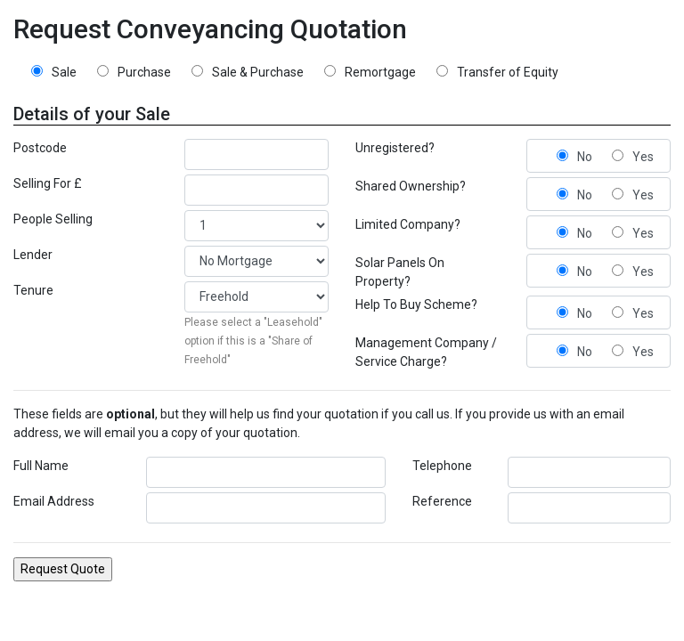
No (584, 157)
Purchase (144, 72)
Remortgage (380, 72)
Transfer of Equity (507, 72)
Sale (64, 72)
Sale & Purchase (258, 72)
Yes (643, 157)
